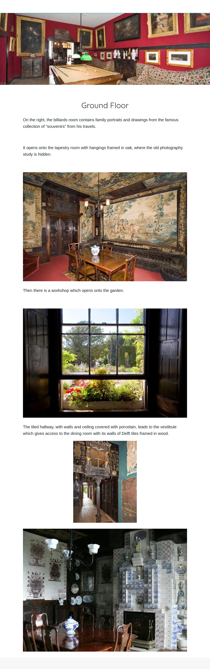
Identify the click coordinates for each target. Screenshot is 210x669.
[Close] (6, 6)
